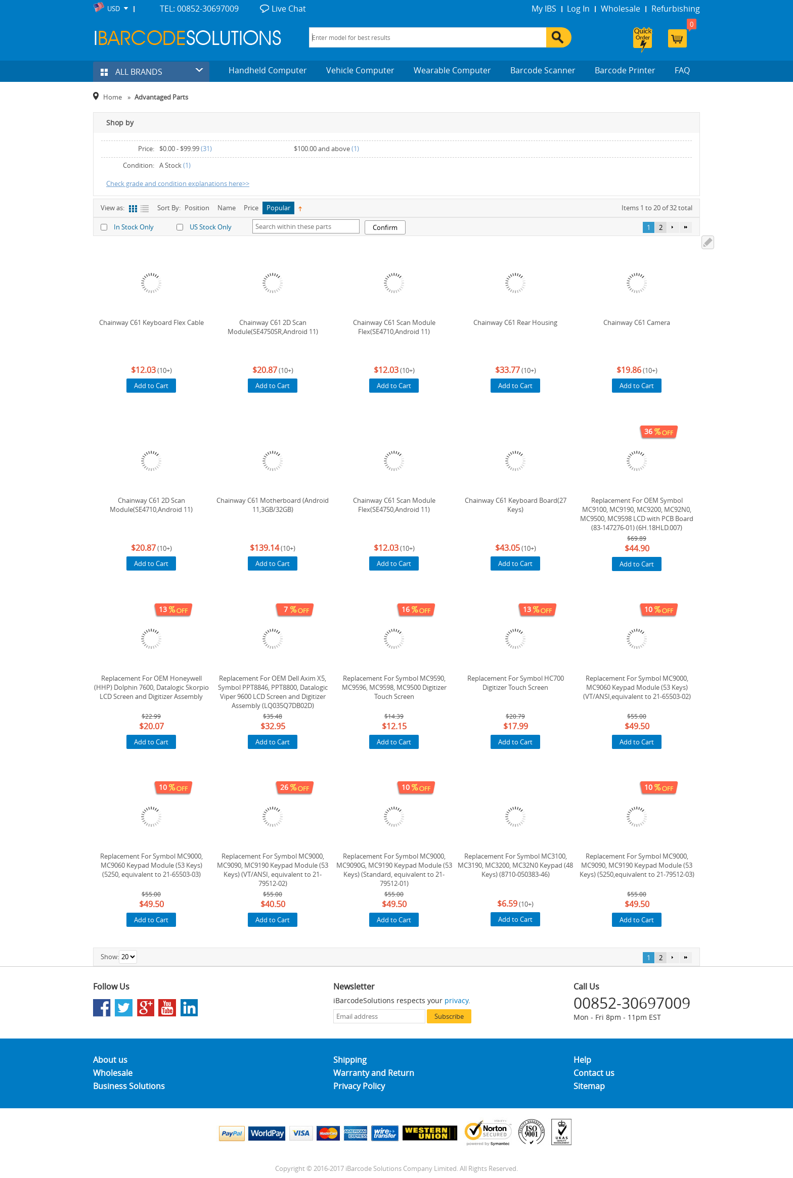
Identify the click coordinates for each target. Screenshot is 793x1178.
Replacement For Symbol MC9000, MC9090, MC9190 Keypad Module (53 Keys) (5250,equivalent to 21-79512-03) (637, 865)
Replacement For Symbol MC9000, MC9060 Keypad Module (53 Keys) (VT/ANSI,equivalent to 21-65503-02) (637, 687)
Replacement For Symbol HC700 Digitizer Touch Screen (515, 683)
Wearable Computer (452, 70)
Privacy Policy (359, 1086)
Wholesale (620, 8)
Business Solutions (129, 1086)
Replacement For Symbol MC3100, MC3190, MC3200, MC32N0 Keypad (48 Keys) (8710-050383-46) (515, 865)
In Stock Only (134, 226)
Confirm (385, 227)
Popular (278, 207)
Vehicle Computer (360, 70)
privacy (456, 1000)
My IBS (544, 8)
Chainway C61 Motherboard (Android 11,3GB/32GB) (272, 505)
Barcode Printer (625, 70)
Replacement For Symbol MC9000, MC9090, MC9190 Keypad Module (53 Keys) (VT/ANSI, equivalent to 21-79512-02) (272, 870)
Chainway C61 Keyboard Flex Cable (151, 322)
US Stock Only (211, 226)
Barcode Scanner (543, 70)
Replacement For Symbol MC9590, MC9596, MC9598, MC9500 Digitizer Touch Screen (394, 687)
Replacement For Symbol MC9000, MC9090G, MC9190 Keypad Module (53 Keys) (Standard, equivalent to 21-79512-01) (394, 870)
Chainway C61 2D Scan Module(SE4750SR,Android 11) (273, 327)
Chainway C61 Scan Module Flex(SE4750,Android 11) (394, 505)
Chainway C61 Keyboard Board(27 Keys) (515, 505)
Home (112, 97)
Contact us (594, 1072)
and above (322, 148)
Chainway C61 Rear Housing (515, 322)
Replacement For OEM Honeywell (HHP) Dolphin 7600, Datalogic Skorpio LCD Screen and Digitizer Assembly (151, 687)
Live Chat (289, 8)
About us (110, 1059)
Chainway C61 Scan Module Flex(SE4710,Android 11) (394, 327)
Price (251, 207)
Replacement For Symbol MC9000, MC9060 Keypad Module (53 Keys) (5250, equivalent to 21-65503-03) (151, 865)
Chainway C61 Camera (636, 322)
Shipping (350, 1059)
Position (197, 207)
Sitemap (589, 1086)
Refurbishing (675, 8)
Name (226, 207)
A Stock (170, 165)
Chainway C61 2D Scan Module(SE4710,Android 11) (151, 505)
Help (582, 1059)
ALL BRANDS (131, 71)
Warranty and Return (373, 1072)
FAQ (682, 70)
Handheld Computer (268, 70)
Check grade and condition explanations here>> (177, 183)
